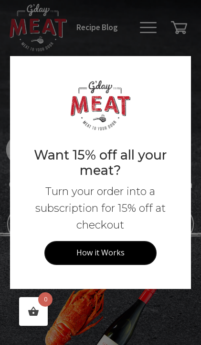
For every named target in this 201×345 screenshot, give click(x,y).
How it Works (100, 252)
